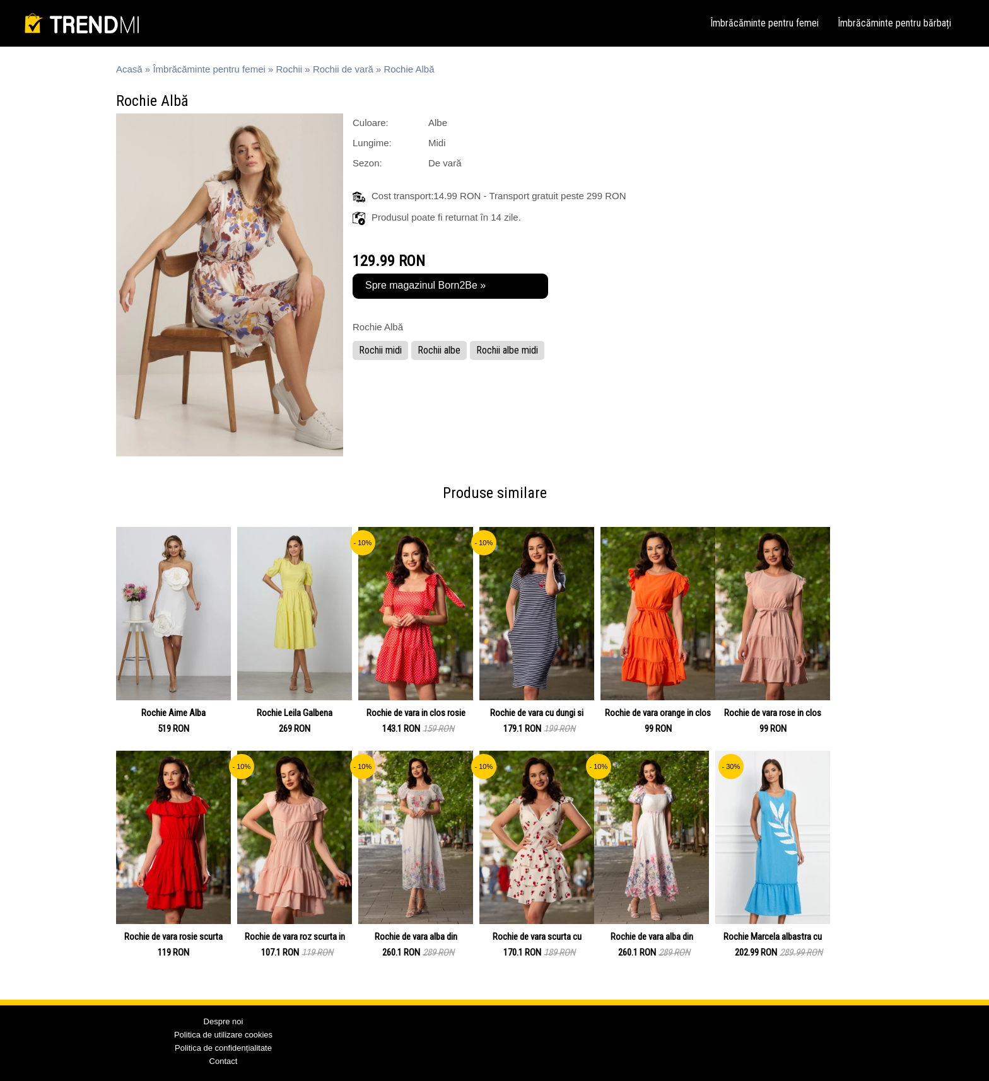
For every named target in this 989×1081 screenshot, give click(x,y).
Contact (223, 1061)
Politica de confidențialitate (223, 1048)
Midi (437, 142)
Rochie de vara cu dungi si (536, 713)
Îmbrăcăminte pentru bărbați (894, 23)
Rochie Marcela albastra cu (772, 936)
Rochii (289, 69)
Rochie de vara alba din (416, 936)
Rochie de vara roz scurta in (295, 936)
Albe (437, 122)
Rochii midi (380, 350)
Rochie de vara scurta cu (537, 936)
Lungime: (372, 142)
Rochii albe (439, 350)
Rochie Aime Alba (173, 713)
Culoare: (371, 122)
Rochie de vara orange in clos (658, 713)
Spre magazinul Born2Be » (425, 285)
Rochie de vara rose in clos (772, 713)
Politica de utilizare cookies (223, 1034)
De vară (445, 163)
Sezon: (367, 163)
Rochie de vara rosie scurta (173, 936)
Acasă (129, 69)
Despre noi (223, 1021)
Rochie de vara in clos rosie (415, 713)
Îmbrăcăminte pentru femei (764, 23)
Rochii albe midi (507, 350)
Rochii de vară (343, 69)
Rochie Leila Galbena (294, 713)
